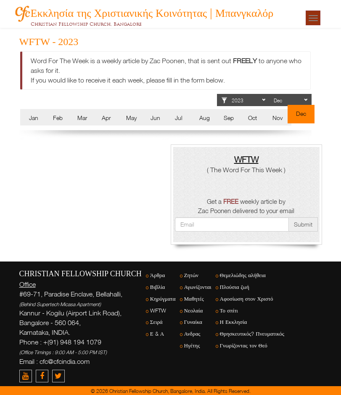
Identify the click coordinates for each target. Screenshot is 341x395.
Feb (58, 117)
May (131, 117)
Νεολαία (193, 310)
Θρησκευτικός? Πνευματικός (252, 334)
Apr (106, 117)
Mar (82, 117)
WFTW (158, 310)
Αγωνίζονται (197, 287)
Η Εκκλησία (233, 322)
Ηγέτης (192, 345)
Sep (229, 117)
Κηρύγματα (163, 299)
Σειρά (156, 322)
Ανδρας (192, 334)
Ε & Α (157, 334)
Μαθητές (194, 299)
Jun (155, 117)
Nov (277, 117)
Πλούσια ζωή (234, 287)
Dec (301, 113)
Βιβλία (157, 287)
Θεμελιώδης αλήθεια (243, 275)
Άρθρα (157, 275)
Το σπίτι (229, 310)
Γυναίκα (193, 322)
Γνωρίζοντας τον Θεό (243, 345)
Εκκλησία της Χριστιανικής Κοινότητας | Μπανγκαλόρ (152, 11)
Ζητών (191, 275)
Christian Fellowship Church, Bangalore (86, 24)
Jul (178, 117)
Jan (33, 117)
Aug (204, 117)
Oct (252, 117)
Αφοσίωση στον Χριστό (246, 299)
